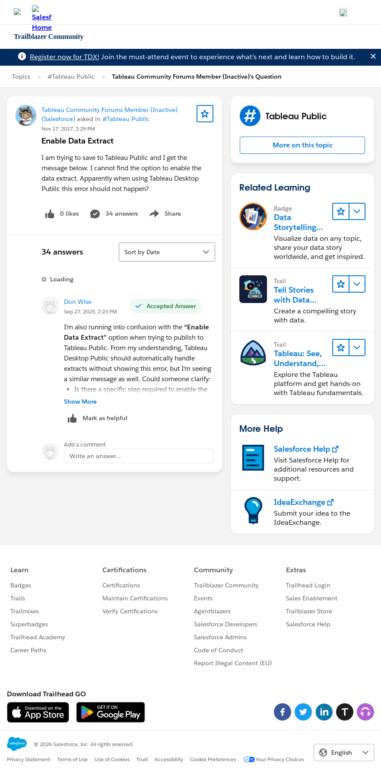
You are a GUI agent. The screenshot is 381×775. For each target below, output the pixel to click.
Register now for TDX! (64, 56)
